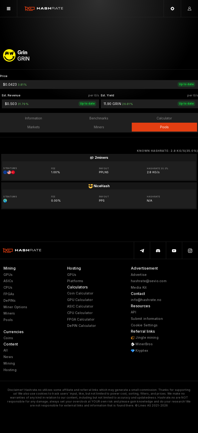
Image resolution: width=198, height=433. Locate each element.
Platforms (75, 281)
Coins (8, 338)
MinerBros (142, 344)
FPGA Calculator (80, 319)
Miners (9, 313)
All (5, 350)
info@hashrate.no (146, 300)
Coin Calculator (80, 293)
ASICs (8, 281)
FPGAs (8, 294)
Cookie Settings (144, 325)
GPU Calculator (80, 300)
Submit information (147, 319)
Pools (8, 320)
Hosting (9, 370)
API (133, 312)
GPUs (8, 275)
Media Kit (139, 287)
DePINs (9, 300)
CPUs (7, 287)
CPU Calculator (79, 313)
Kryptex (139, 351)
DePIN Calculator (81, 326)
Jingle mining (144, 338)
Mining (9, 363)
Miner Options (15, 307)
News (8, 357)
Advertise (139, 275)
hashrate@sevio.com (148, 281)
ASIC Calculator (80, 306)
